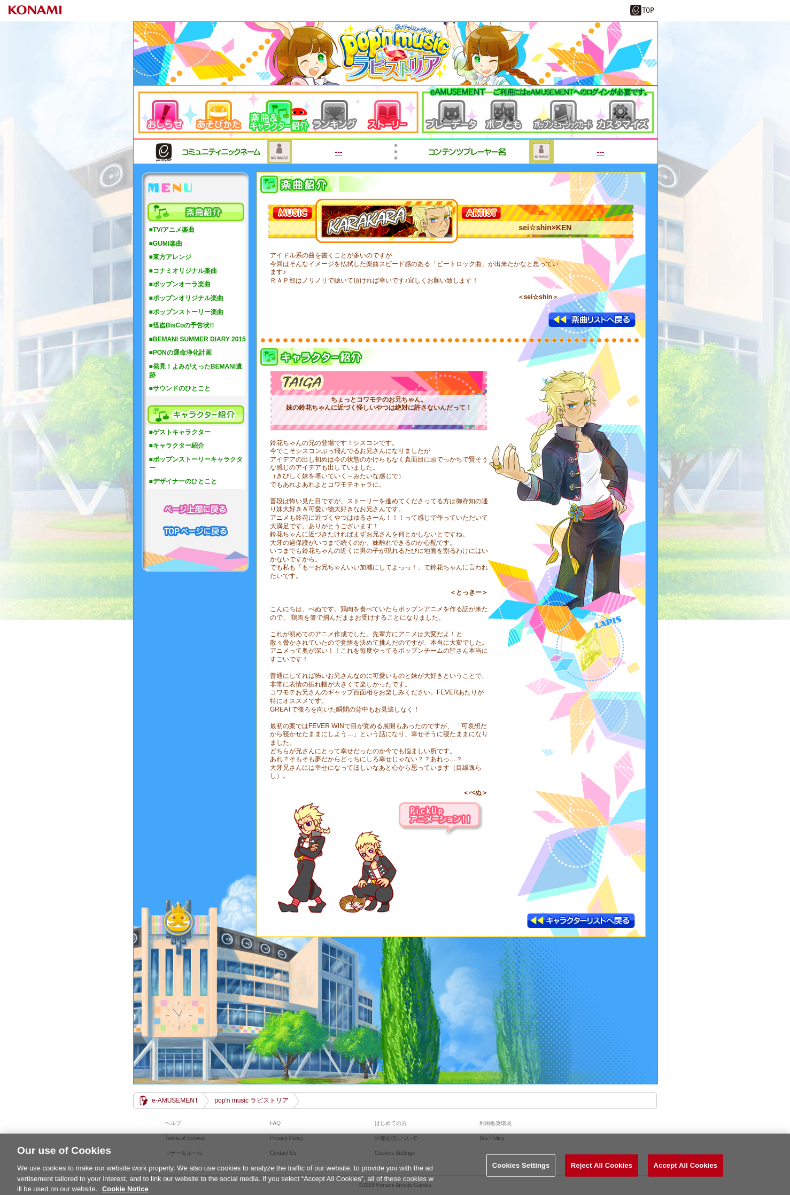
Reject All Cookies (601, 1171)
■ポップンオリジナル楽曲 (186, 298)
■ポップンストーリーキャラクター (196, 464)
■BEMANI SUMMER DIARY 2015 (197, 339)
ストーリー (393, 112)
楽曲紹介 (195, 212)
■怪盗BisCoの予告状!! (181, 325)
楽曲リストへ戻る (592, 320)
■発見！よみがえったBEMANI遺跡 (196, 371)
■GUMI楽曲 (166, 243)
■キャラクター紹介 (176, 445)
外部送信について (396, 1138)
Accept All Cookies (686, 1171)
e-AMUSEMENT (175, 1100)
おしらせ (167, 112)
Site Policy (492, 1138)
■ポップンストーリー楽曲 (186, 312)
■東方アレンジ (170, 257)
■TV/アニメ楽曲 (172, 229)
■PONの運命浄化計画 (180, 352)
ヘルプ (173, 1123)
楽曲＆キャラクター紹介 (280, 112)
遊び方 (221, 112)
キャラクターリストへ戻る (581, 920)
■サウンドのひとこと (180, 388)
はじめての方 (391, 1123)
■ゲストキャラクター (180, 432)
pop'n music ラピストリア (394, 53)
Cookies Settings (521, 1171)
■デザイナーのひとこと (183, 481)
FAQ (275, 1123)
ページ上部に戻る (196, 508)
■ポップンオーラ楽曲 (180, 284)
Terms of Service (185, 1138)
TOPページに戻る (195, 530)
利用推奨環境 (495, 1123)
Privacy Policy (286, 1138)
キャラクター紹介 (195, 414)
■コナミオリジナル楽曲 (183, 271)
